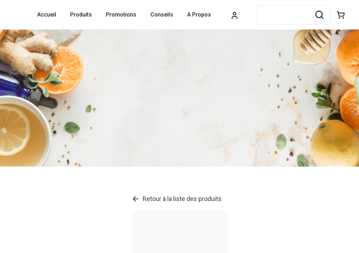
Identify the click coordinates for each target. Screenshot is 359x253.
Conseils (161, 14)
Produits (81, 14)
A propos (199, 14)
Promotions (121, 14)
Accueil (46, 14)
